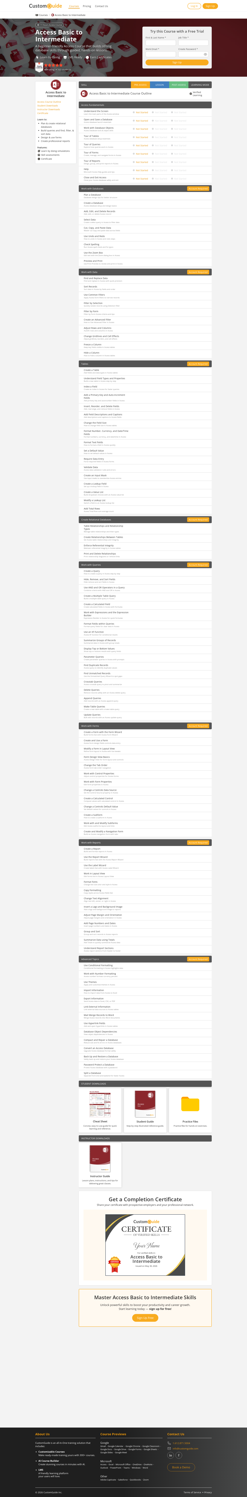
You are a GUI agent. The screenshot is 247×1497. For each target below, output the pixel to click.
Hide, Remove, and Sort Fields (99, 579)
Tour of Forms (91, 152)
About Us (42, 1434)
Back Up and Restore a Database (101, 1056)
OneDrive (137, 1464)
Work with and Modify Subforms (101, 823)
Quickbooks (135, 1479)
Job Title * (183, 38)
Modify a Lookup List (94, 500)
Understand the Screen (96, 111)
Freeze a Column (92, 344)
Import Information (94, 990)
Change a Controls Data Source (100, 789)
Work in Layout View (94, 873)
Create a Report (92, 848)
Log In (194, 6)
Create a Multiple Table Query (100, 595)
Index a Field (90, 386)
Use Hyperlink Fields (94, 1023)
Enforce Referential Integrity (99, 545)
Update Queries (92, 714)
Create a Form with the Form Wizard (103, 732)
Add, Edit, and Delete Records (99, 211)
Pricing (87, 6)
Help (86, 169)
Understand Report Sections (99, 948)
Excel (111, 1464)
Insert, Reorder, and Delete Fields (101, 406)
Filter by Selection (93, 303)
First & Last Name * (156, 38)
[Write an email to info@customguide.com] (189, 1448)
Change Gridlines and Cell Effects (101, 336)
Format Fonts (91, 881)
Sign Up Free (145, 1318)
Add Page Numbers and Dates (100, 923)
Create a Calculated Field (97, 604)
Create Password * (188, 49)
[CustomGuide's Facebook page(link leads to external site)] (178, 1455)
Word (145, 1467)
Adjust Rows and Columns (97, 327)
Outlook (104, 1467)
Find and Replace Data (96, 278)
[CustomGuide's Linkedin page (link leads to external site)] (170, 1455)
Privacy (208, 1492)
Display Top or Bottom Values (99, 648)
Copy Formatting (92, 890)
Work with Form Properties (98, 781)
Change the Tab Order (95, 765)
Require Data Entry (94, 458)
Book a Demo (181, 1467)
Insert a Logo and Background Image (103, 906)
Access (103, 1464)
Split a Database (92, 1072)
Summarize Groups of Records (100, 640)
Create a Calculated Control (98, 798)
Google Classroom (150, 1446)
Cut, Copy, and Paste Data (97, 227)
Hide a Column (91, 352)
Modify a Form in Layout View (99, 748)
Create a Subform (93, 814)
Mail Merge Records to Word (99, 1015)
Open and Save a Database (98, 119)
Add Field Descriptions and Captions (103, 414)
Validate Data (91, 467)
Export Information (94, 998)
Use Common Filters (94, 294)
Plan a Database (92, 194)
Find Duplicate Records (96, 665)
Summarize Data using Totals (99, 939)
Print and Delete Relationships (100, 553)
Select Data (90, 219)
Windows (136, 1467)
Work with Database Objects (99, 127)
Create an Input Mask (95, 475)
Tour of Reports (92, 160)
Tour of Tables (91, 135)
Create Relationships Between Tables (103, 537)
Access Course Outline (49, 101)
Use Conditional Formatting (98, 965)
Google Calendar (115, 1446)
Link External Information (97, 1006)
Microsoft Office (123, 1464)
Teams (126, 1467)
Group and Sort (92, 931)
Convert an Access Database (99, 1048)
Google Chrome (133, 1446)
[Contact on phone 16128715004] (189, 1443)
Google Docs (106, 1449)
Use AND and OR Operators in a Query (104, 587)
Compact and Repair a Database (101, 1039)
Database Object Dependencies (100, 1031)
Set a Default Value (94, 450)
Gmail (103, 1446)
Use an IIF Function (94, 631)
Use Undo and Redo (94, 236)
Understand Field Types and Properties (104, 378)
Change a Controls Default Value (101, 806)
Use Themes (90, 981)
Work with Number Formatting (100, 973)
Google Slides (106, 1452)
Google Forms (134, 1449)
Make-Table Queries (94, 706)
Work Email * (152, 49)
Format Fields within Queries (99, 623)
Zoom (146, 1479)
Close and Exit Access (95, 177)
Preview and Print (93, 260)
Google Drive (120, 1449)
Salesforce (123, 1479)
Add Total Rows (92, 508)
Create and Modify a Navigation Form (103, 831)
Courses (74, 6)
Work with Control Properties (99, 773)
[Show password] (205, 54)
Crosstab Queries (93, 681)
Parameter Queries (94, 656)
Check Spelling (91, 244)
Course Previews (113, 1434)
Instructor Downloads (48, 109)
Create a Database (93, 202)
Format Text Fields (93, 442)
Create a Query (92, 570)
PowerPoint (115, 1467)
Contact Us (101, 6)
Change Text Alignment (96, 898)
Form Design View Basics (97, 756)
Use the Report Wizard (96, 856)
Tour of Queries (92, 144)
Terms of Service (192, 1492)
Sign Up (210, 6)
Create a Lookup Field (95, 483)
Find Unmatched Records (97, 673)
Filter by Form (91, 311)
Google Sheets (150, 1449)
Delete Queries (92, 689)
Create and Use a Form (96, 740)
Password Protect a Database (99, 1064)
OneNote (148, 1464)
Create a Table (91, 370)
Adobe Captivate (108, 1479)
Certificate (42, 113)
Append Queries (92, 698)
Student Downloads (47, 105)
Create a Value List (93, 492)
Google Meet (121, 1452)
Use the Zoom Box (93, 252)
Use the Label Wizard (95, 865)
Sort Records (90, 286)
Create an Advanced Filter (97, 319)
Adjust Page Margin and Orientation (103, 914)
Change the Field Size (95, 422)
